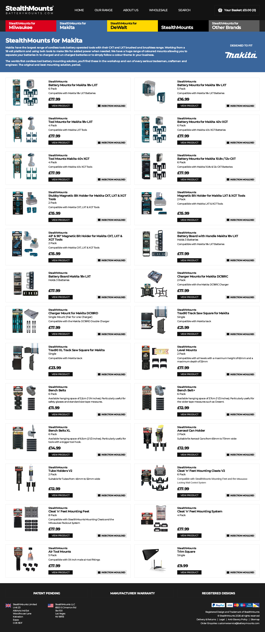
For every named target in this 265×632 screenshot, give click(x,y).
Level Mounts (187, 348)
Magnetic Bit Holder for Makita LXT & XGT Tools (211, 194)
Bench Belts (57, 388)
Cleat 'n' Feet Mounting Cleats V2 (201, 469)
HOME (79, 10)
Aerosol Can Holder (191, 429)
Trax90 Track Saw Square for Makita (203, 311)
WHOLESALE (158, 10)
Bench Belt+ (186, 388)
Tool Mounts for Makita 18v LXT (70, 120)
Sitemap (255, 619)
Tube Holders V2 (60, 469)
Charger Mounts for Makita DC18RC (202, 274)
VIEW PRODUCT (60, 105)
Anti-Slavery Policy (238, 619)
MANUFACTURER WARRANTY (132, 593)
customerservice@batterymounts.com (238, 623)
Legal (222, 619)
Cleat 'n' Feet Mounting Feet (68, 509)
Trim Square (186, 550)
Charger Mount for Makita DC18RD (73, 311)
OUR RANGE (103, 10)
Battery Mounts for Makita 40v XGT (202, 120)
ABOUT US (130, 10)
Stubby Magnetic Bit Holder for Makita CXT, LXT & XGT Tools (87, 196)
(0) (237, 10)
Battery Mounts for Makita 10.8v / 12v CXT (206, 157)
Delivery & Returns (206, 619)
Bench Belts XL (59, 429)
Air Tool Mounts (59, 550)
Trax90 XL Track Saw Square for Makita (76, 348)
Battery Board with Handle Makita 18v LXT (207, 234)
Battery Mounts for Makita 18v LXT (73, 83)
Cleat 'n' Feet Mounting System (199, 509)
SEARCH (184, 10)
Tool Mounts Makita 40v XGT (68, 157)
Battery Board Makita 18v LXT (69, 274)
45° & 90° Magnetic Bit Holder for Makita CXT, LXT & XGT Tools (85, 236)
